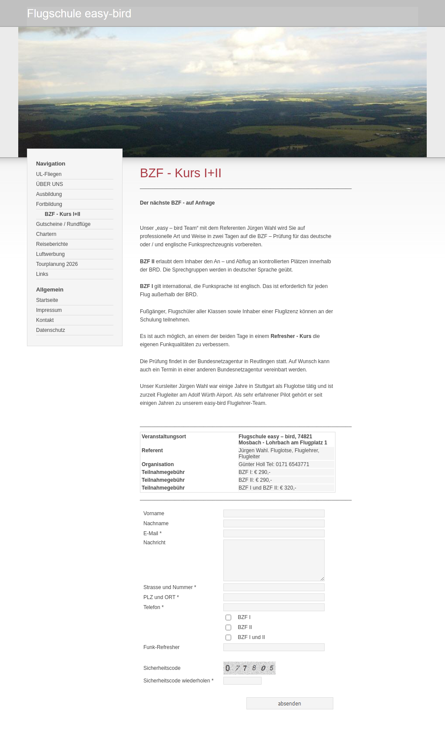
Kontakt (45, 320)
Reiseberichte (52, 244)
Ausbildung (49, 194)
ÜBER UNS (49, 184)
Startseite (47, 300)
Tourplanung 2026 (57, 264)
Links (42, 274)
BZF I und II (251, 637)
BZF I (244, 617)
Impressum (49, 310)
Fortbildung (49, 204)
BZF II (245, 627)
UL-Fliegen (49, 174)
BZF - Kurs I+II (62, 214)
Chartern (46, 234)
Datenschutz (50, 330)
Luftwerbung (50, 254)
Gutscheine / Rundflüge (63, 224)
